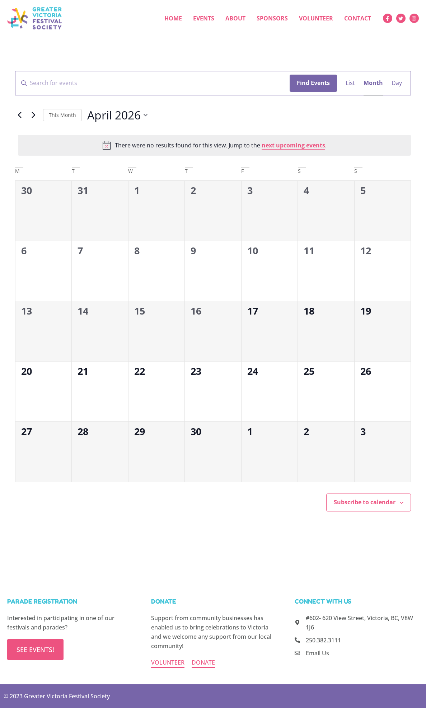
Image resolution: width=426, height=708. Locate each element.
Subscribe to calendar (364, 502)
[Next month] (33, 115)
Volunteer (316, 18)
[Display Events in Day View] (397, 83)
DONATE (203, 662)
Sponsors (272, 18)
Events (203, 18)
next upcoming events (293, 145)
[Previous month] (19, 115)
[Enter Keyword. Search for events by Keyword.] (152, 83)
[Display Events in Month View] (373, 83)
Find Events (313, 83)
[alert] (214, 145)
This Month (62, 115)
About (235, 18)
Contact (357, 18)
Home (173, 18)
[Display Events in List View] (350, 83)
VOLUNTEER (167, 662)
